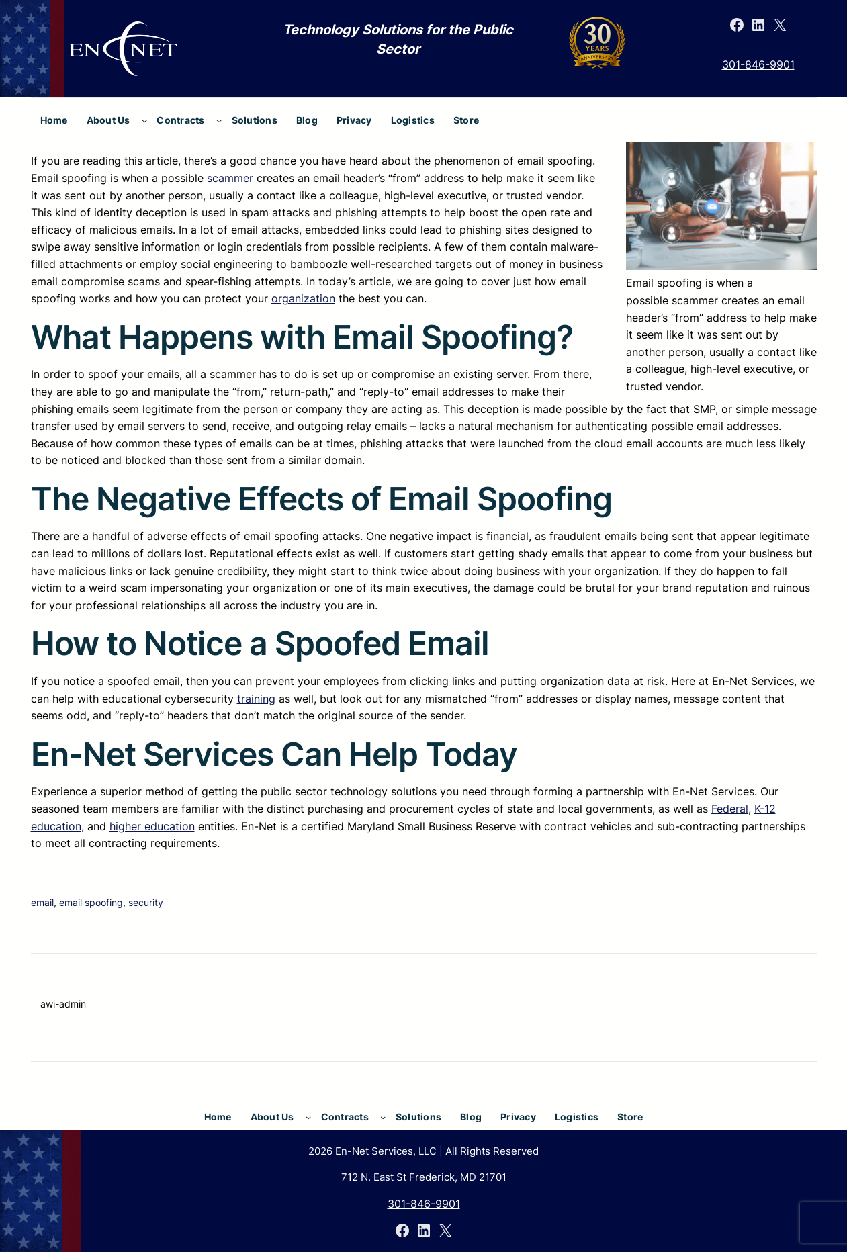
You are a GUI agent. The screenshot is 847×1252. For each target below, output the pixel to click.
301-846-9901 (758, 64)
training (256, 698)
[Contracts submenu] (219, 120)
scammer (230, 178)
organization (303, 298)
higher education (152, 826)
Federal (729, 808)
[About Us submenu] (144, 120)
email (42, 902)
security (145, 902)
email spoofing (91, 902)
